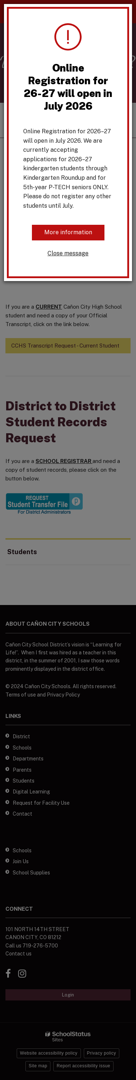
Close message (68, 253)
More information (68, 232)
